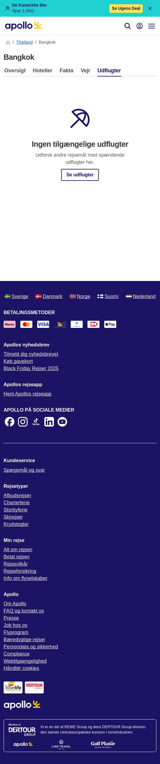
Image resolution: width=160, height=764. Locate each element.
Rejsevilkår (16, 563)
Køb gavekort (18, 361)
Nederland (141, 296)
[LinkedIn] (49, 422)
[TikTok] (36, 422)
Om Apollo (15, 603)
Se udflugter (80, 174)
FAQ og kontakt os (24, 610)
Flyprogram (16, 632)
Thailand (24, 42)
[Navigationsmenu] (152, 26)
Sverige (16, 296)
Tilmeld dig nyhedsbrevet (31, 354)
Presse (11, 618)
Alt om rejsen (18, 549)
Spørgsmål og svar (24, 470)
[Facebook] (10, 422)
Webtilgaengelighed (25, 661)
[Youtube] (62, 422)
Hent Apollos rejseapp (28, 393)
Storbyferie (16, 509)
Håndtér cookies (21, 668)
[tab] (16, 72)
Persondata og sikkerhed (31, 646)
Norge (80, 296)
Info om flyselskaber (25, 578)
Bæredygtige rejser (24, 639)
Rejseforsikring (20, 571)
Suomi (107, 296)
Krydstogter (16, 524)
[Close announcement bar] (150, 8)
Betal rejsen (17, 556)
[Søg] (128, 26)
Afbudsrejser (17, 495)
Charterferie (17, 502)
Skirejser (13, 516)
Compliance (16, 653)
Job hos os (15, 625)
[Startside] (23, 26)
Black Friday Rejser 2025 (31, 368)
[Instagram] (23, 422)
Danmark (48, 296)
